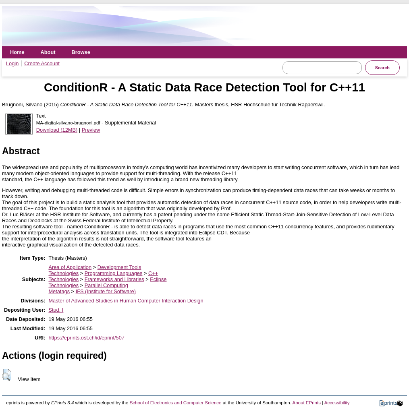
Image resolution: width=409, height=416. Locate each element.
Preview (91, 130)
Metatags (59, 291)
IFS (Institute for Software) (106, 291)
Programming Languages (114, 273)
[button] (6, 375)
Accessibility (337, 402)
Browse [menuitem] (81, 52)
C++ (153, 273)
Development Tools (119, 267)
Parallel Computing (106, 285)
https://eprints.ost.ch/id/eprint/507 (86, 338)
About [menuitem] (48, 52)
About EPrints (307, 402)
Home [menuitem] (17, 52)
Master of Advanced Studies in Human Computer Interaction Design (125, 301)
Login (12, 63)
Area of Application (69, 267)
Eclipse (158, 279)
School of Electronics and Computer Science (176, 402)
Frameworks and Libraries (114, 279)
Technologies (63, 273)
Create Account (42, 63)
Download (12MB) (56, 130)
